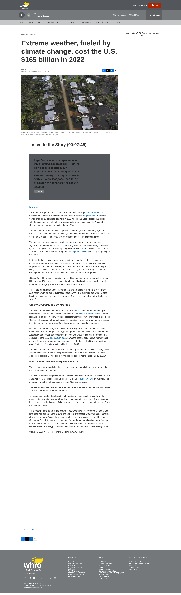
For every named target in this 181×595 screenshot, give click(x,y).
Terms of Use (134, 569)
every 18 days (86, 380)
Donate (156, 6)
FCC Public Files (135, 563)
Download (34, 209)
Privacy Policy (134, 567)
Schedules (72, 571)
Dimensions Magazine (76, 576)
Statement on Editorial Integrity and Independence (111, 575)
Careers (101, 569)
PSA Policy (133, 571)
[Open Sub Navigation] (26, 24)
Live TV (71, 563)
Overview (102, 563)
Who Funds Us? (104, 578)
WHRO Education (90, 24)
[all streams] (154, 16)
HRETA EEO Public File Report (140, 565)
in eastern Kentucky (93, 214)
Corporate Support (105, 571)
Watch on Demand (75, 565)
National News (28, 36)
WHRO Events (73, 573)
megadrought (89, 217)
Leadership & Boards (106, 565)
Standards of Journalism (107, 573)
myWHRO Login (140, 6)
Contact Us (103, 580)
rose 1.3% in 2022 (57, 340)
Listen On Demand (75, 569)
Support (105, 24)
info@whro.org (37, 589)
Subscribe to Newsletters (77, 574)
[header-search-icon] (129, 6)
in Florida (58, 214)
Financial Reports (105, 567)
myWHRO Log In (74, 578)
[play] (22, 17)
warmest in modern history (87, 315)
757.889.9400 (28, 589)
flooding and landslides (78, 253)
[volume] (29, 16)
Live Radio (72, 567)
